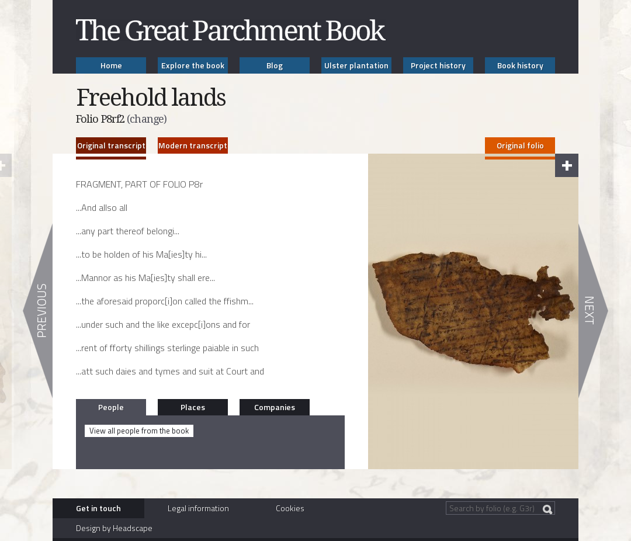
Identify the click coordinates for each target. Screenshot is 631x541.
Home (111, 65)
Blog (274, 65)
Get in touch (98, 508)
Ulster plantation (356, 65)
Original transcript (111, 145)
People (111, 407)
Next (593, 311)
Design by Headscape (114, 528)
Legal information (198, 508)
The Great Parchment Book (231, 30)
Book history (520, 65)
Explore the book (192, 65)
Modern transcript (192, 145)
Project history (438, 65)
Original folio (520, 145)
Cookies (290, 508)
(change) (147, 119)
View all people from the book (139, 430)
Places (193, 407)
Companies (274, 407)
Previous (38, 311)
